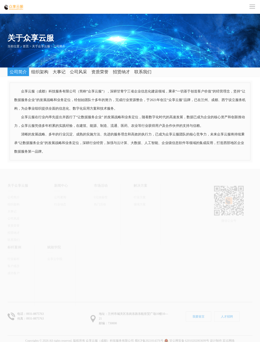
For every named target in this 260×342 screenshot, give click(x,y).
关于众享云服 (41, 46)
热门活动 (100, 195)
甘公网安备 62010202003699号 (186, 336)
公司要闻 (60, 188)
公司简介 (59, 46)
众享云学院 (54, 250)
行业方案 (140, 188)
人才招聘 (227, 312)
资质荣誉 (100, 71)
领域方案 (140, 195)
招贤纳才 (121, 71)
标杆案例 (14, 238)
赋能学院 (54, 238)
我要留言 (199, 312)
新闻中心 (61, 176)
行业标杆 (14, 250)
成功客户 (14, 264)
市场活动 (101, 176)
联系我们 (142, 71)
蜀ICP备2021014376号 (149, 336)
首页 (26, 46)
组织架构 (39, 71)
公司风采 (78, 71)
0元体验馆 (100, 188)
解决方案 (140, 176)
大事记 (59, 71)
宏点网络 (229, 336)
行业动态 (60, 195)
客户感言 (14, 257)
